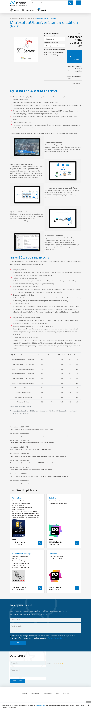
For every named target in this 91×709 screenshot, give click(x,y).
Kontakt (66, 693)
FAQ (57, 693)
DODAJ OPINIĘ (17, 681)
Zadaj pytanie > (77, 84)
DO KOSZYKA (76, 56)
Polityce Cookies (40, 705)
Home (24, 693)
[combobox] (54, 39)
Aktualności (35, 693)
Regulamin (48, 693)
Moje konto (28, 10)
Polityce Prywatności (55, 638)
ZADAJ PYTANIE (18, 643)
